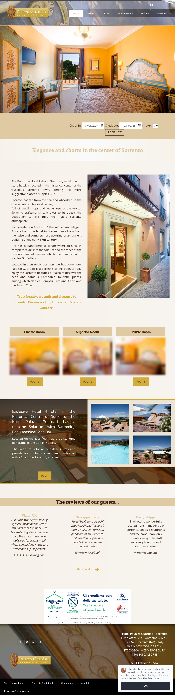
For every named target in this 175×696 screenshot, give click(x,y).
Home (75, 13)
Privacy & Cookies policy (16, 691)
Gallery (145, 13)
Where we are (125, 13)
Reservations (164, 13)
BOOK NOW (115, 132)
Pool (106, 13)
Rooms (92, 13)
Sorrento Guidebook (42, 683)
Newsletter (86, 683)
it (146, 5)
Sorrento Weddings (14, 683)
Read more (153, 678)
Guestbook (67, 683)
